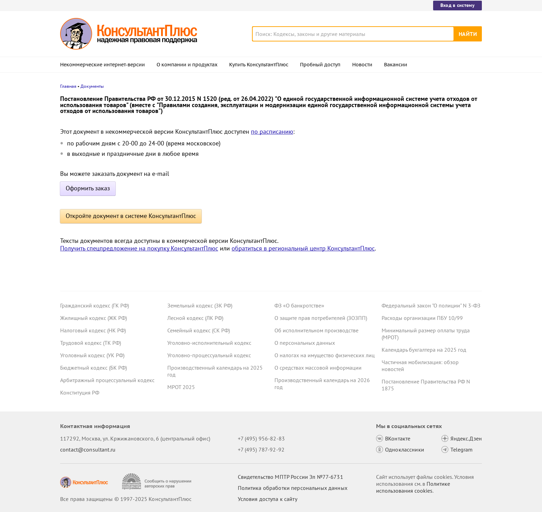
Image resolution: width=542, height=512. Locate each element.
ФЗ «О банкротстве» (299, 305)
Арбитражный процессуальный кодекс (107, 380)
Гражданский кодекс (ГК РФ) (94, 305)
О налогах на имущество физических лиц (324, 355)
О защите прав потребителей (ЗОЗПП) (320, 317)
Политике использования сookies (413, 487)
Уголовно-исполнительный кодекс (209, 342)
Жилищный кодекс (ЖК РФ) (93, 317)
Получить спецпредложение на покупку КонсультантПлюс (139, 248)
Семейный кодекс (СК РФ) (198, 330)
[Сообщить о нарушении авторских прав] (157, 481)
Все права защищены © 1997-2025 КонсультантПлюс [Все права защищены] (125, 498)
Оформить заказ (88, 188)
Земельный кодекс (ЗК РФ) (199, 305)
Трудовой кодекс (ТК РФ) (90, 342)
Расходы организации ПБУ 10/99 (422, 317)
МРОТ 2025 (181, 386)
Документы (92, 86)
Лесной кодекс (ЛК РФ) (195, 317)
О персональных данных (304, 342)
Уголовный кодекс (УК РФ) (92, 355)
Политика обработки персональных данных (292, 487)
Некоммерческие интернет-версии (102, 64)
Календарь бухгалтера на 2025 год (424, 349)
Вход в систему (457, 5)
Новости (362, 64)
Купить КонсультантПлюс (258, 64)
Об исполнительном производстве (316, 330)
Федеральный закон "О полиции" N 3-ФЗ (431, 305)
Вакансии (395, 64)
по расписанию (272, 131)
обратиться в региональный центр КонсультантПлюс (303, 248)
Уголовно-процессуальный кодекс (209, 355)
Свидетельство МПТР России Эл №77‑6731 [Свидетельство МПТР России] (290, 476)
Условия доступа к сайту (267, 498)
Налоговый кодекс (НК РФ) (93, 330)
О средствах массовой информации (318, 367)
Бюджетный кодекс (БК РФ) (93, 367)
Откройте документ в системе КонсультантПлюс (131, 216)
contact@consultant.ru (87, 449)
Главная (68, 86)
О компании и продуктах (187, 64)
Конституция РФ (79, 392)
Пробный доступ (320, 64)
